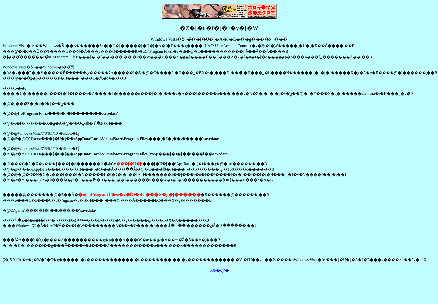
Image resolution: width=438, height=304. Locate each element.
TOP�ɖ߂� (219, 270)
